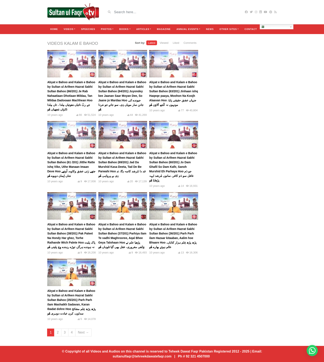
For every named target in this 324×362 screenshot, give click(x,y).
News (210, 29)
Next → (83, 332)
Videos (69, 29)
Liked (176, 42)
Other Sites (228, 29)
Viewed (164, 42)
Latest (151, 42)
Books (124, 29)
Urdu (266, 26)
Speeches (88, 29)
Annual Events (187, 29)
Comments (190, 42)
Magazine (164, 29)
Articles (142, 29)
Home (54, 29)
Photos (106, 29)
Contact (250, 29)
